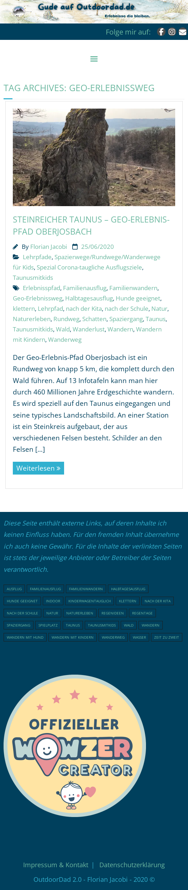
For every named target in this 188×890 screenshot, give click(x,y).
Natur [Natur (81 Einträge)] (52, 613)
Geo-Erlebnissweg (37, 298)
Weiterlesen (35, 468)
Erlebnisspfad (41, 288)
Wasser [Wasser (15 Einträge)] (139, 637)
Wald (63, 329)
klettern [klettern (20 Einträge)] (127, 600)
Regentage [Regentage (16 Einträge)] (142, 613)
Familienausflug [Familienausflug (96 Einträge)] (45, 588)
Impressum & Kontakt (55, 864)
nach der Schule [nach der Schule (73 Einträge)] (22, 613)
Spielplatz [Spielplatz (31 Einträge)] (48, 625)
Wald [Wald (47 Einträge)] (129, 625)
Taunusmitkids (33, 277)
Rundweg (66, 319)
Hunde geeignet (138, 298)
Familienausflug (84, 288)
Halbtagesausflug (89, 298)
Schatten (94, 319)
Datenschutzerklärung (132, 864)
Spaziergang (126, 319)
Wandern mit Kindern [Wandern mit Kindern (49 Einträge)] (73, 637)
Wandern (120, 329)
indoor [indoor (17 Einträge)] (53, 600)
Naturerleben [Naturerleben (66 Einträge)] (79, 613)
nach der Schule (126, 308)
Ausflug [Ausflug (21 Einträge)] (14, 588)
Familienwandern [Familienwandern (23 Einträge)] (86, 588)
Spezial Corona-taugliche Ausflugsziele (89, 267)
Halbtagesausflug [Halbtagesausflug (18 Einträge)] (128, 588)
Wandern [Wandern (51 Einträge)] (151, 625)
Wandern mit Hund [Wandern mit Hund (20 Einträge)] (25, 637)
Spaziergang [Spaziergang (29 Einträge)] (18, 625)
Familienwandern (133, 288)
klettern (24, 308)
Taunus (156, 319)
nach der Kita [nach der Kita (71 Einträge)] (158, 600)
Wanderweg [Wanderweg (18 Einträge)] (113, 637)
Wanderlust (89, 329)
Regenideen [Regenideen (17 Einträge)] (112, 613)
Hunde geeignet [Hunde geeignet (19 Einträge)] (22, 600)
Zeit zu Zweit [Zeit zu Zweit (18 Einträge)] (166, 637)
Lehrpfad (50, 308)
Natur (159, 308)
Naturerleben (32, 319)
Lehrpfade (37, 257)
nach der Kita (84, 308)
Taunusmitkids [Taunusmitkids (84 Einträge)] (102, 625)
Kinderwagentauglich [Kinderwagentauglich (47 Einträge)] (89, 600)
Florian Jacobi (48, 246)
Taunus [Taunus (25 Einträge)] (73, 625)
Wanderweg (65, 339)
